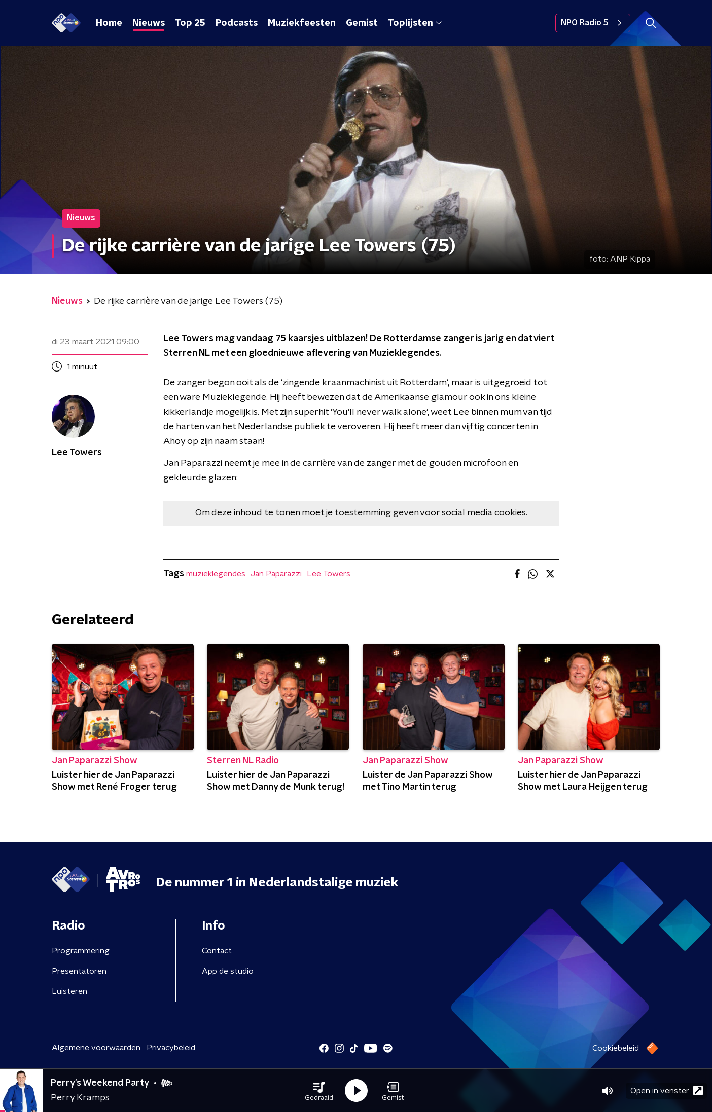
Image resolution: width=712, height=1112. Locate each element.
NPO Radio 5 (593, 23)
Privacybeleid (171, 1048)
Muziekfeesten (302, 23)
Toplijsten (415, 23)
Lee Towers (328, 574)
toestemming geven (376, 512)
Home (109, 23)
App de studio (228, 971)
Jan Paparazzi (276, 574)
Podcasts (237, 23)
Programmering (81, 951)
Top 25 (190, 23)
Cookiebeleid (615, 1048)
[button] (319, 1090)
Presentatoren (79, 971)
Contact (217, 951)
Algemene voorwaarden (96, 1048)
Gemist (362, 23)
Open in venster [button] (666, 1090)
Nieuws (148, 23)
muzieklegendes (215, 574)
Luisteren (69, 991)
